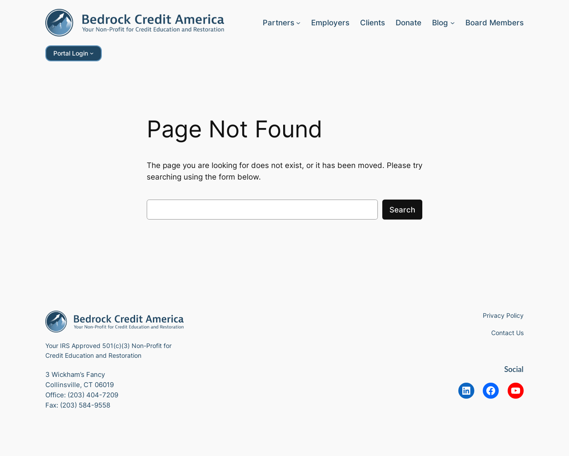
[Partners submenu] (298, 22)
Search (402, 209)
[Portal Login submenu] (92, 53)
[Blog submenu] (452, 22)
